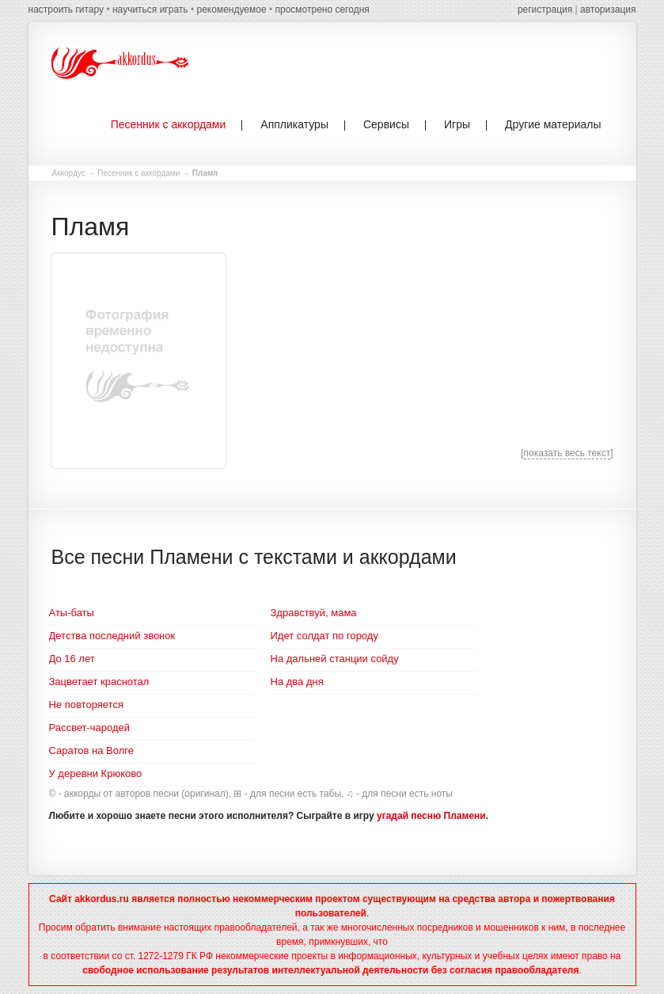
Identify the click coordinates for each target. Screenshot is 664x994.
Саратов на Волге (91, 750)
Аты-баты (71, 613)
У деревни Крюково (95, 773)
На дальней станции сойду (335, 659)
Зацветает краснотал (99, 681)
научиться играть (150, 9)
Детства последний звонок (112, 636)
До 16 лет (72, 659)
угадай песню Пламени (431, 815)
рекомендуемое (231, 9)
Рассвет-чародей (90, 727)
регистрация (545, 9)
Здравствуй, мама (314, 613)
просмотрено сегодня (322, 9)
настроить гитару (66, 9)
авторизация (608, 9)
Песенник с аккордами (138, 173)
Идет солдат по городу (324, 636)
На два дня (297, 681)
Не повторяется (86, 704)
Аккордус (68, 173)
